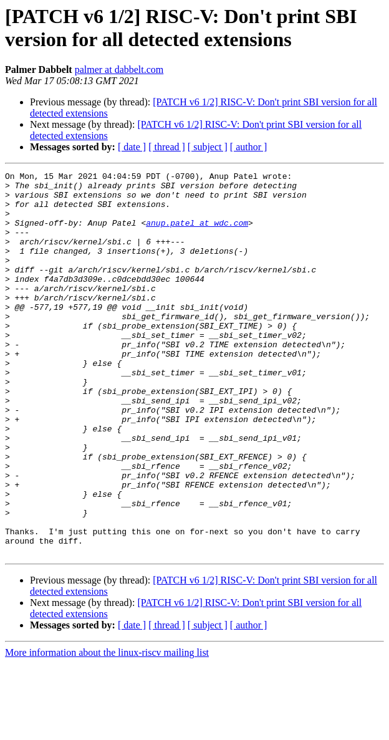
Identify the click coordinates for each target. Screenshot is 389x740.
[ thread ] (166, 147)
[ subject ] (208, 147)
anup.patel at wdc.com (197, 233)
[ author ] (248, 147)
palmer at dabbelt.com (119, 69)
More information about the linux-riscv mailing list (107, 729)
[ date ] (132, 147)
